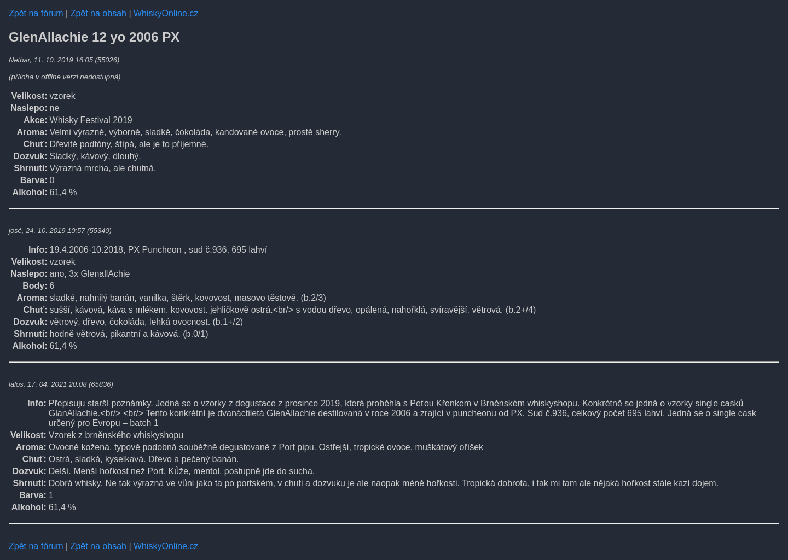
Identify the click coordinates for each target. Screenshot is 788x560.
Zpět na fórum (36, 13)
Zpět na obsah (98, 13)
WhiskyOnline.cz (166, 13)
